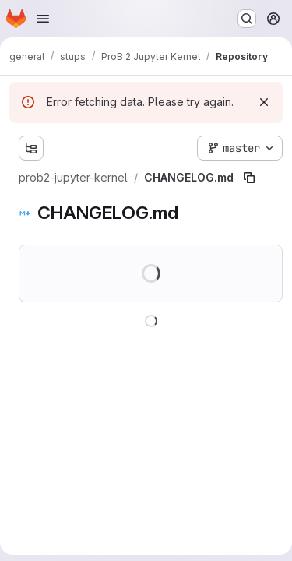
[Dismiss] (264, 102)
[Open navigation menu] (42, 18)
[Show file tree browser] (31, 148)
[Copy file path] (249, 177)
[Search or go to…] (246, 18)
